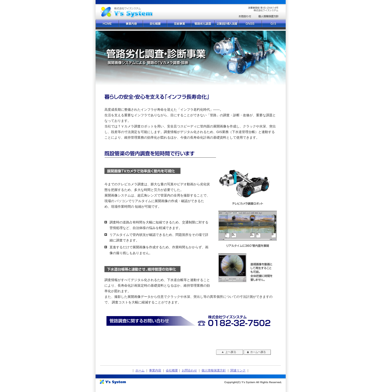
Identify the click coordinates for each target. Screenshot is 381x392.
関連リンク (238, 370)
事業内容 (155, 370)
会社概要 (172, 370)
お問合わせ (189, 370)
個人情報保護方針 (214, 370)
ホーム (139, 370)
